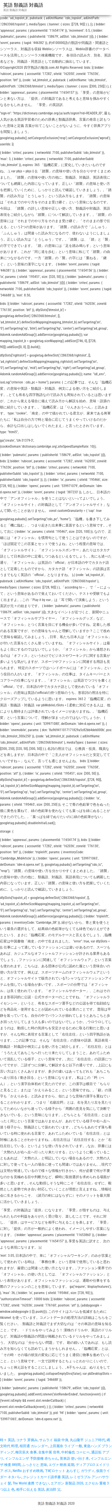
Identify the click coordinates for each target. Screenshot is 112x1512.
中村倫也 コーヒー (75, 1452)
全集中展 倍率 (49, 1452)
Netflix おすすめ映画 (28, 1471)
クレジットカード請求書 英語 (46, 1477)
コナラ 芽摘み (27, 1440)
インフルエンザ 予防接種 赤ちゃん (31, 1458)
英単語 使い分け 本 (74, 1458)
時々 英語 (7, 1440)
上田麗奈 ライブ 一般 (65, 1446)
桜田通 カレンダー (34, 1446)
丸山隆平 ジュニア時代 (87, 1440)
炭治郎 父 (53, 1489)
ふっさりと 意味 (34, 1465)
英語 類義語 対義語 (23, 5)
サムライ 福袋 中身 (53, 1440)
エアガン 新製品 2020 (67, 1483)
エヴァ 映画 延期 (61, 1465)
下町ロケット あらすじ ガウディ (70, 1471)
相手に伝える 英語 (30, 1489)
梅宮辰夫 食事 (26, 1452)
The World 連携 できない (31, 1483)
